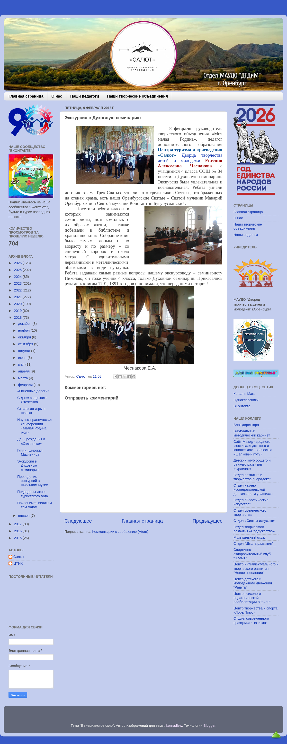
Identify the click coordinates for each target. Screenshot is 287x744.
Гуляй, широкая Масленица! (30, 452)
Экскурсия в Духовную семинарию (28, 465)
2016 (18, 531)
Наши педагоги (84, 96)
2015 (18, 538)
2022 (18, 290)
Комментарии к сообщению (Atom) (120, 532)
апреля (24, 371)
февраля (26, 385)
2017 (18, 524)
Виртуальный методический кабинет (251, 433)
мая (22, 364)
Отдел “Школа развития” (253, 543)
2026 (18, 263)
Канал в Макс (244, 394)
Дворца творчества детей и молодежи (190, 158)
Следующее (78, 521)
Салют (18, 557)
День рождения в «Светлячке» (31, 441)
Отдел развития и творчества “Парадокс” (252, 477)
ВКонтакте (241, 406)
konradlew (174, 725)
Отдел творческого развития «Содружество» (254, 529)
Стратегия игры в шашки (31, 411)
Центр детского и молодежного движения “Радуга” (252, 583)
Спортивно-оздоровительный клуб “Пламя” (252, 554)
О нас (56, 96)
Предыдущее (208, 521)
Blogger (209, 725)
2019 (18, 311)
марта (23, 378)
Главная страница (26, 96)
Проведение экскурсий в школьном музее (32, 481)
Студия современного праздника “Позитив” (251, 621)
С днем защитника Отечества (32, 400)
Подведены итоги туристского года (32, 494)
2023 (18, 283)
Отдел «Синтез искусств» (254, 521)
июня (23, 358)
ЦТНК (18, 563)
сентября (26, 344)
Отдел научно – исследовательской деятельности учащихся (252, 489)
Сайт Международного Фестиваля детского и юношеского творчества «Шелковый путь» (252, 448)
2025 (18, 270)
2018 (18, 317)
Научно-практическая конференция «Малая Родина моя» (34, 426)
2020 (18, 304)
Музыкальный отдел (249, 537)
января (24, 515)
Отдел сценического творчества (249, 512)
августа (24, 351)
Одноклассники (246, 400)
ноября (24, 330)
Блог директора (246, 425)
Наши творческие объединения (137, 96)
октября (25, 337)
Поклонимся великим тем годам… (34, 505)
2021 (18, 297)
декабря (25, 324)
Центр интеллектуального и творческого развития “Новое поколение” (255, 568)
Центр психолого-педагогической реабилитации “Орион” (251, 598)
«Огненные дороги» (33, 391)
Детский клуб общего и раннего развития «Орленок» (252, 464)
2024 (18, 277)
